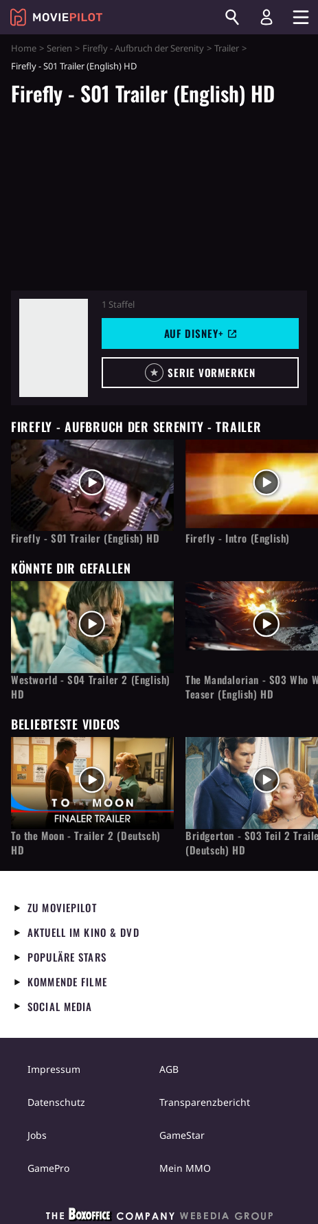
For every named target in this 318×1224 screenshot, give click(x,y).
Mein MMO (185, 1168)
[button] (200, 372)
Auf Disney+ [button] (200, 333)
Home (23, 48)
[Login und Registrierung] (266, 17)
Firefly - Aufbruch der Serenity (143, 48)
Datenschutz (56, 1102)
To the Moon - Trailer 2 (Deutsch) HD (86, 842)
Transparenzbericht (204, 1102)
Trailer (226, 48)
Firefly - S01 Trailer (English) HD (85, 538)
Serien (59, 48)
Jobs (37, 1135)
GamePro (48, 1168)
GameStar (182, 1135)
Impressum (53, 1069)
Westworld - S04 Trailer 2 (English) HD (90, 686)
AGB (169, 1069)
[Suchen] (232, 17)
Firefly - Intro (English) (237, 538)
